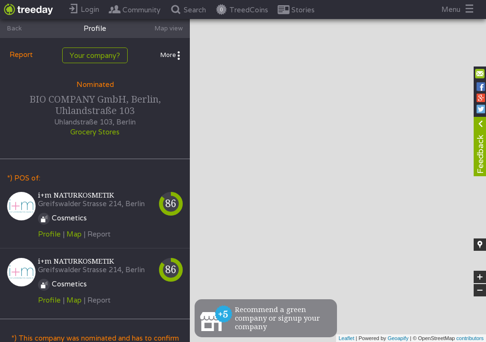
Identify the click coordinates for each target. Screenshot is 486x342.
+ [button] (480, 277)
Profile (49, 233)
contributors (470, 338)
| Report (97, 233)
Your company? (95, 55)
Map (74, 233)
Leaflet (346, 338)
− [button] (480, 290)
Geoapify (398, 338)
